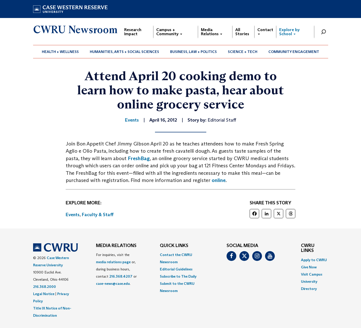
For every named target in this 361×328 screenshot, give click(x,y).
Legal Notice (43, 293)
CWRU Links (308, 248)
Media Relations (211, 31)
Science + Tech (242, 51)
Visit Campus (311, 274)
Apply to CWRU (314, 260)
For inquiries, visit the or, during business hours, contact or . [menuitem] (116, 269)
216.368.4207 (120, 276)
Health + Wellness (60, 51)
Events (73, 214)
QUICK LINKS (174, 245)
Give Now (309, 267)
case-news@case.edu (113, 283)
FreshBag (139, 158)
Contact (265, 31)
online (219, 180)
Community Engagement (293, 51)
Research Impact (132, 31)
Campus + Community (169, 31)
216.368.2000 (44, 286)
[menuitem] (60, 51)
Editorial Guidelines (176, 269)
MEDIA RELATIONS (116, 245)
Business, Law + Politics (193, 51)
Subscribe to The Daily (178, 276)
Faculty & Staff (98, 214)
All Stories (242, 31)
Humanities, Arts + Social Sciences (124, 51)
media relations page (113, 262)
